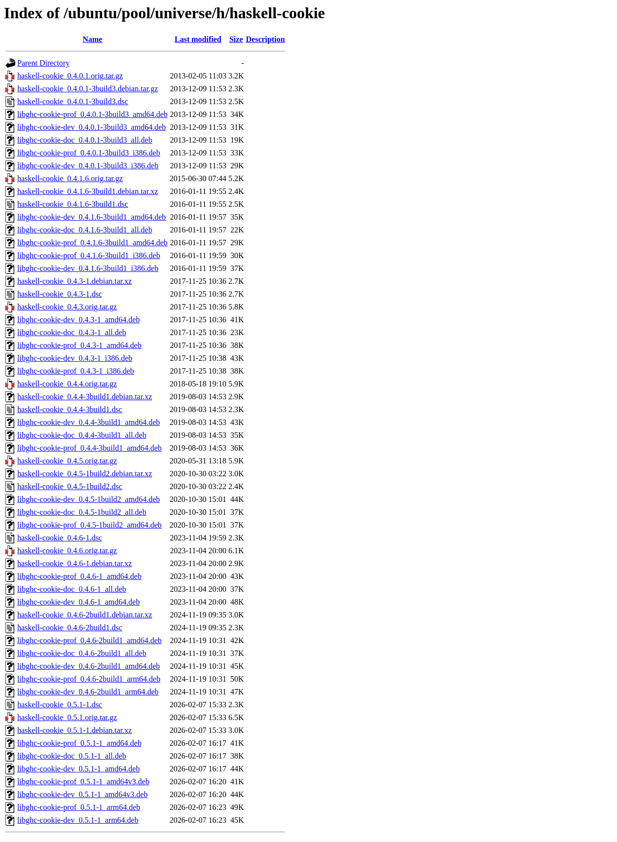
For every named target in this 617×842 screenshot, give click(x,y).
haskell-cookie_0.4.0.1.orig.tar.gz (70, 76)
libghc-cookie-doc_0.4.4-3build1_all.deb (81, 435)
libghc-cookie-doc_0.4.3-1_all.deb (71, 332)
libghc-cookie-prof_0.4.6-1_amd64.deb (79, 576)
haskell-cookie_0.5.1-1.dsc (59, 704)
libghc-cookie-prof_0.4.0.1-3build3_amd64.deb (92, 114)
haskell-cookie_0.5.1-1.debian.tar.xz (74, 730)
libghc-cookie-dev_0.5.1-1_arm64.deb (78, 820)
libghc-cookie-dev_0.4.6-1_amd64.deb (78, 602)
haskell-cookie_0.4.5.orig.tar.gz (67, 461)
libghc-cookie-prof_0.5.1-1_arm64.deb (78, 807)
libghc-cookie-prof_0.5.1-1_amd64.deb (79, 743)
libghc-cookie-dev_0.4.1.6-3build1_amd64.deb (91, 217)
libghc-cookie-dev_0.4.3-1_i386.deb (74, 358)
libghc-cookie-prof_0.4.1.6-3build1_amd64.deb (92, 242)
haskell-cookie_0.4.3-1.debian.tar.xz (74, 281)
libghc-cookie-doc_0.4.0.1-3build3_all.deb (84, 140)
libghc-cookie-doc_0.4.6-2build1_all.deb (81, 653)
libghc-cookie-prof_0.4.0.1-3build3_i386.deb (88, 153)
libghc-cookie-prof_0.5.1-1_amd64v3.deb (83, 781)
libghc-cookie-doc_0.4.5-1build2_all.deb (81, 512)
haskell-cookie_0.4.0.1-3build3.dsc (72, 101)
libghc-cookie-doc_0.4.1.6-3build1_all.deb (84, 230)
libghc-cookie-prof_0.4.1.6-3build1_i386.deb (88, 255)
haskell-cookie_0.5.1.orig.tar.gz (67, 717)
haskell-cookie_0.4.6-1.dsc (59, 538)
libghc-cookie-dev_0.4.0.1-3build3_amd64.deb (91, 127)
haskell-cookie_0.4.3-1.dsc (59, 294)
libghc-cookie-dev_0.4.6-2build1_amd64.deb (88, 666)
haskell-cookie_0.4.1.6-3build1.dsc (72, 204)
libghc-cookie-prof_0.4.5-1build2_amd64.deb (89, 525)
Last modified (198, 39)
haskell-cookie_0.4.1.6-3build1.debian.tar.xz (87, 191)
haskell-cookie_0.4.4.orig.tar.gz (67, 384)
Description (265, 39)
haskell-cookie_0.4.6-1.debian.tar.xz (74, 563)
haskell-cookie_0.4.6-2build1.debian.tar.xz (84, 615)
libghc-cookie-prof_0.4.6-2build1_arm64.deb (88, 679)
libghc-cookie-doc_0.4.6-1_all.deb (71, 589)
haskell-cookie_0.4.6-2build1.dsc (69, 627)
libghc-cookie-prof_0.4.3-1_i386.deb (75, 371)
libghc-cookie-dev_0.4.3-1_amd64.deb (78, 319)
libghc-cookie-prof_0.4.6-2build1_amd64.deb (89, 640)
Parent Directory (43, 63)
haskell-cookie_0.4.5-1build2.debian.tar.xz (84, 473)
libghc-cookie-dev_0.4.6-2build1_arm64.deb (88, 692)
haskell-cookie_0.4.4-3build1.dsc (69, 409)
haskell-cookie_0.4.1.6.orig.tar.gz (70, 178)
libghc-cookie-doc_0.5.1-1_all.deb (71, 756)
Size (236, 39)
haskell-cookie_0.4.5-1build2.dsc (69, 486)
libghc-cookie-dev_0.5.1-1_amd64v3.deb (82, 794)
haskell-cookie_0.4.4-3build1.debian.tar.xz (84, 396)
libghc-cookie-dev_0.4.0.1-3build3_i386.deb (87, 165)
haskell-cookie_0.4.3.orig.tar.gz (67, 307)
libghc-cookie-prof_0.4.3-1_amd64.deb (79, 345)
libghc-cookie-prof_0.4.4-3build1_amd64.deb (89, 448)
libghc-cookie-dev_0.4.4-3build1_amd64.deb (88, 422)
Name (92, 39)
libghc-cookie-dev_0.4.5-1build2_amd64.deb (88, 499)
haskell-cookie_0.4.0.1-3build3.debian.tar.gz (87, 88)
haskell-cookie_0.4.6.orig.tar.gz (67, 550)
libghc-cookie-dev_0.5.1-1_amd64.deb (78, 769)
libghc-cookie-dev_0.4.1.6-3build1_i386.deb (87, 268)
